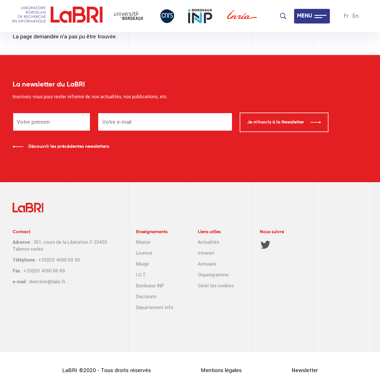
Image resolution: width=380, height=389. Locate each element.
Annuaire (207, 264)
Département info (154, 307)
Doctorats (146, 296)
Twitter (265, 244)
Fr (346, 16)
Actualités (208, 242)
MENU (304, 16)
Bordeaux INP (150, 285)
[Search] (283, 16)
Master (143, 242)
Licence (144, 253)
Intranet (206, 253)
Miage (142, 264)
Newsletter (305, 370)
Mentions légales (221, 370)
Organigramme (213, 275)
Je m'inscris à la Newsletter (276, 122)
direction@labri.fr (47, 281)
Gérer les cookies (216, 285)
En (356, 16)
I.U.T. (141, 275)
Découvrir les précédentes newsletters (68, 146)
